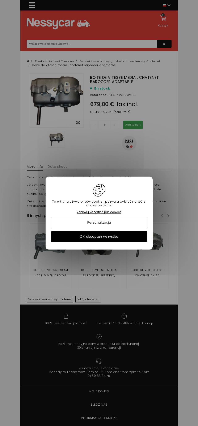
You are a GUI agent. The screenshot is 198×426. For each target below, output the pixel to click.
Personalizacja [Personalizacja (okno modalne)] (99, 222)
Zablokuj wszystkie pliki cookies (99, 212)
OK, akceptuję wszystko (99, 236)
